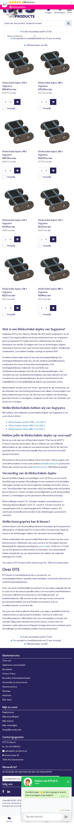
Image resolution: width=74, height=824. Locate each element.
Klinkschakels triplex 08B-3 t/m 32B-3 (27, 429)
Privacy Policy (9, 673)
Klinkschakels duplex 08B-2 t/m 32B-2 (27, 425)
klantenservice (40, 467)
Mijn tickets (8, 721)
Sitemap (6, 691)
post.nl (42, 546)
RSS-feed (6, 699)
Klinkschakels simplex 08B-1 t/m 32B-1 (27, 422)
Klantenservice (9, 686)
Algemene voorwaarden (13, 665)
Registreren (8, 712)
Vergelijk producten (11, 729)
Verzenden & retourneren (14, 682)
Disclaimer (7, 669)
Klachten (6, 695)
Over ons (6, 660)
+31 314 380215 (11, 746)
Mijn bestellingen (10, 716)
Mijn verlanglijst (9, 725)
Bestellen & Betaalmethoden (16, 678)
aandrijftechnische (49, 463)
